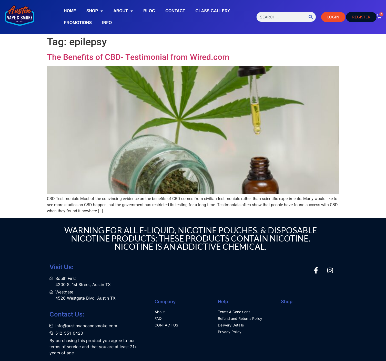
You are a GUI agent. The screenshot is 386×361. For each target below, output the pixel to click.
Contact (175, 11)
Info (107, 22)
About (123, 11)
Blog (149, 11)
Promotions (78, 22)
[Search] (311, 17)
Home (70, 11)
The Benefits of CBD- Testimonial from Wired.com (138, 57)
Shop (94, 11)
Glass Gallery (212, 11)
